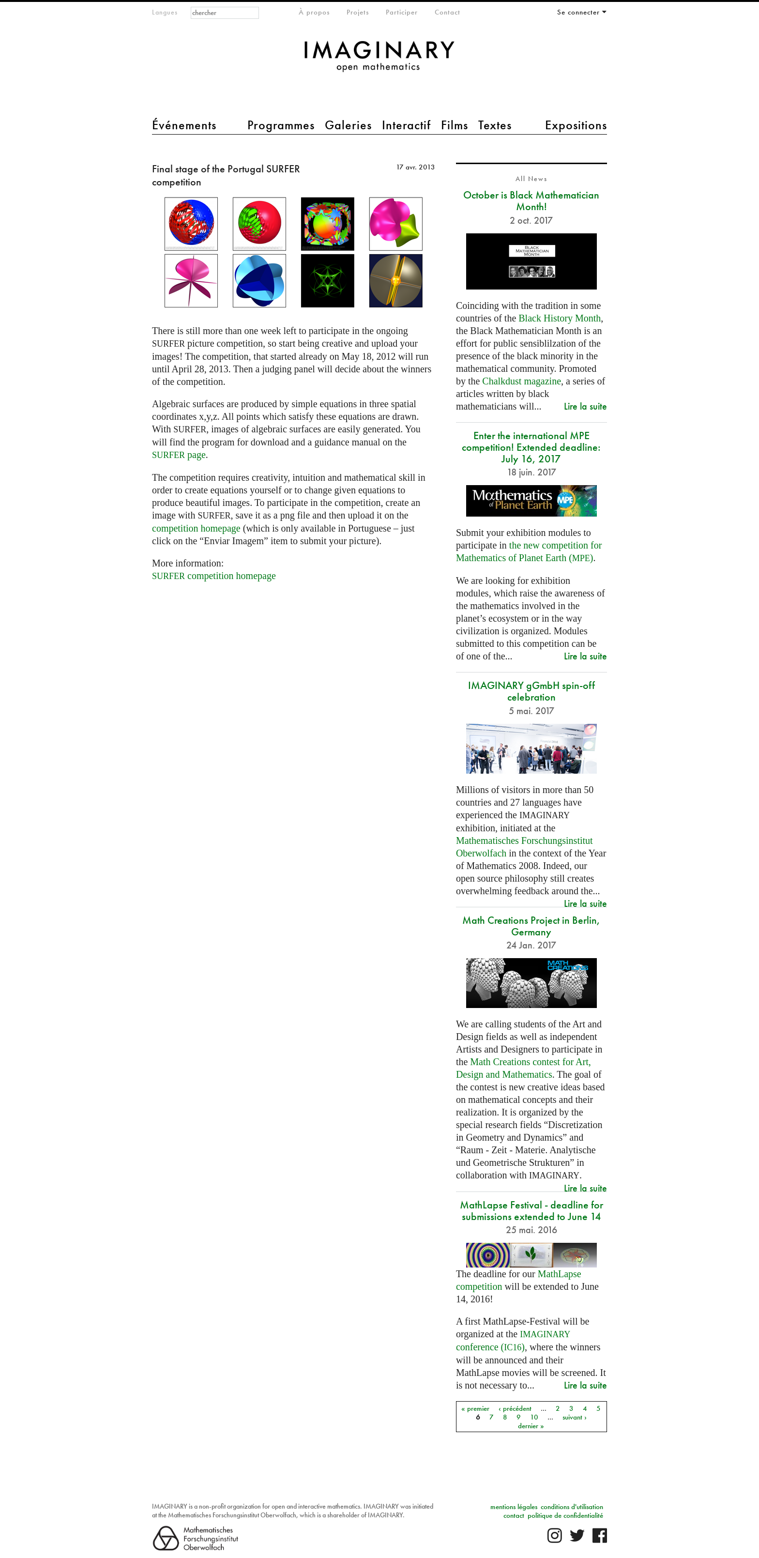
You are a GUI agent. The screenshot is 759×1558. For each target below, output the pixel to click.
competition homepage (196, 528)
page (179, 454)
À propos (314, 12)
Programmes (281, 125)
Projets (358, 12)
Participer (402, 12)
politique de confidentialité (565, 1515)
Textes (495, 125)
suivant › (574, 1416)
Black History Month (559, 318)
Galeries (348, 125)
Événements (184, 125)
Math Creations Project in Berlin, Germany (531, 926)
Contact (447, 12)
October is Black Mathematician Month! (531, 200)
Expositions (576, 125)
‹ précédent (515, 1408)
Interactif (406, 125)
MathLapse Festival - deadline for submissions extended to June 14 (531, 1210)
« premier (475, 1408)
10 (534, 1416)
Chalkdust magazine (521, 381)
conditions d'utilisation (572, 1506)
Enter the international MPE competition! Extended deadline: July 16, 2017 (531, 447)
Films (454, 125)
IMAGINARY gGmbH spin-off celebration (531, 691)
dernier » (531, 1425)
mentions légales (513, 1506)
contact (513, 1515)
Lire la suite (585, 406)
